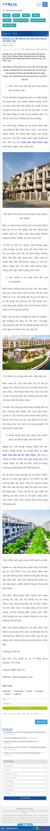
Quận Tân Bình (9, 25)
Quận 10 (7, 20)
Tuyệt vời (17, 694)
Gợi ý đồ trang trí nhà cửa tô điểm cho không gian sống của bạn (25, 749)
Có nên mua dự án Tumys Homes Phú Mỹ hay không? (24, 755)
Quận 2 (16, 15)
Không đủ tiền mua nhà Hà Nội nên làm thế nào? (22, 743)
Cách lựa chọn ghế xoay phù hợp (21, 739)
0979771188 (44, 828)
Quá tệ (29, 691)
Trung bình (39, 691)
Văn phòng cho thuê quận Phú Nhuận (34, 823)
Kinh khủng (18, 691)
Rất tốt (7, 694)
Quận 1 (6, 15)
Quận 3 (26, 15)
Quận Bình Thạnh (20, 20)
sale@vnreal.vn (13, 819)
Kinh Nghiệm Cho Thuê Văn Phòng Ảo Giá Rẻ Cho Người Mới (24, 734)
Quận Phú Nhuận (38, 20)
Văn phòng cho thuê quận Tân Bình (27, 821)
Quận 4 (35, 15)
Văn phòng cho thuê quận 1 (29, 819)
